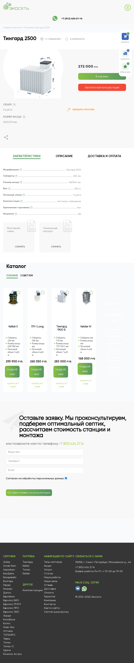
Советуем (26, 276)
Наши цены (49, 581)
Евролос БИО (11, 600)
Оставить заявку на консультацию (28, 493)
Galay (6, 562)
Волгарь (8, 581)
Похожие (12, 276)
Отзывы (47, 585)
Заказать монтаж (80, 109)
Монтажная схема (14, 231)
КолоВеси (9, 619)
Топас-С (8, 646)
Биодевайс (9, 577)
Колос (7, 623)
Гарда (6, 585)
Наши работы (51, 577)
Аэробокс (9, 569)
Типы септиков (52, 562)
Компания (49, 600)
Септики (9, 556)
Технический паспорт (51, 231)
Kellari (25, 566)
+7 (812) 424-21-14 (71, 18)
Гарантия (48, 596)
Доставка (110, 156)
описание (64, 156)
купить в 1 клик (13, 385)
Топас (7, 642)
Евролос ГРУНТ (12, 604)
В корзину (102, 76)
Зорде (7, 615)
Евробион (9, 596)
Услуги (47, 569)
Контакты (49, 604)
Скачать (20, 247)
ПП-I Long (37, 327)
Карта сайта (51, 608)
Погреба (28, 556)
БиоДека (8, 573)
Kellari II (13, 327)
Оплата (47, 592)
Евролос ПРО (11, 608)
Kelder (26, 573)
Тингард (27, 562)
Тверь (6, 638)
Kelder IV (85, 327)
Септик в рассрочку (55, 612)
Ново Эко (8, 627)
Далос (7, 592)
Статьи (47, 573)
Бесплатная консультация (102, 87)
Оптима (8, 631)
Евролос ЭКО (11, 612)
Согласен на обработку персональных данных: (35, 479)
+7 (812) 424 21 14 (71, 444)
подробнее (12, 372)
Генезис (7, 589)
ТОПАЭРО (9, 635)
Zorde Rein (9, 566)
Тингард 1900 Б (61, 329)
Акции (46, 566)
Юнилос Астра (12, 654)
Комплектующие (32, 590)
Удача (7, 650)
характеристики (20, 156)
